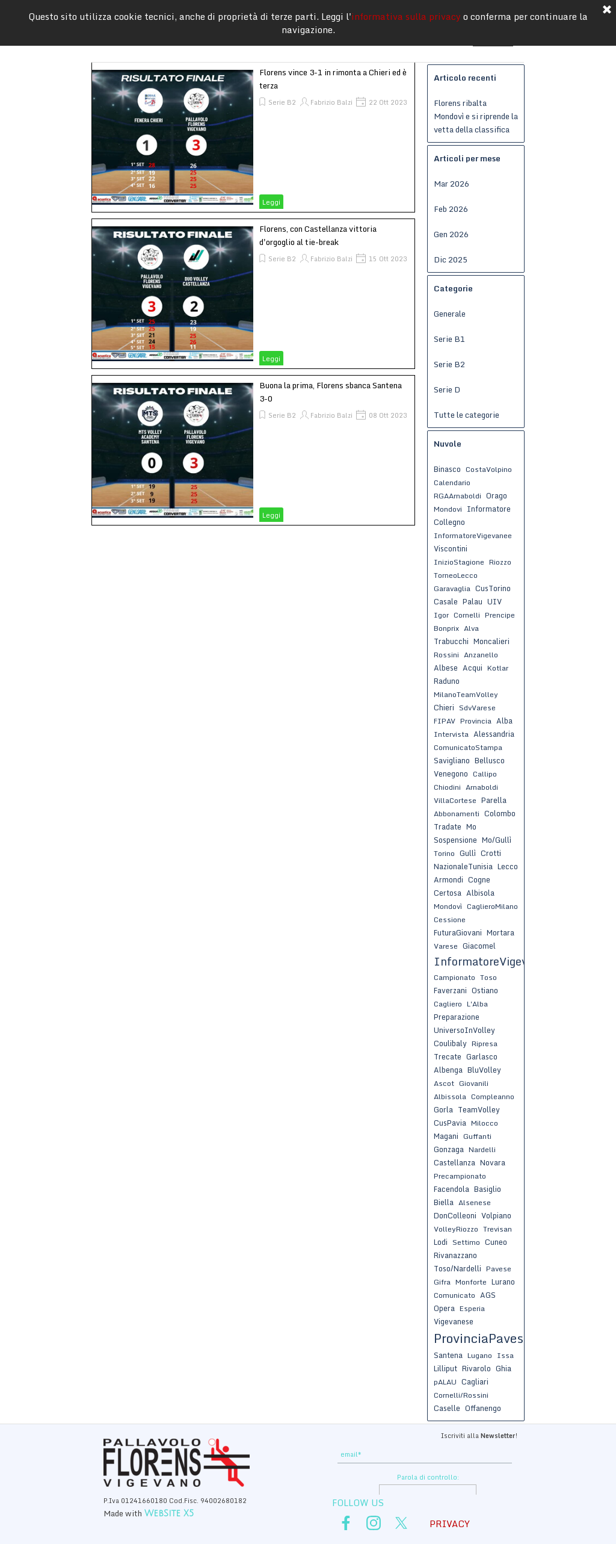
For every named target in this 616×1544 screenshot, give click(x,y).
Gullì (468, 853)
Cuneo (496, 1242)
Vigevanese (453, 1321)
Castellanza (454, 1162)
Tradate (447, 826)
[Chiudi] (607, 9)
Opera (444, 1308)
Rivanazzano (455, 1255)
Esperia (472, 1308)
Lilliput (445, 1368)
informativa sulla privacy (406, 15)
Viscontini (450, 548)
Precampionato (460, 1176)
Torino (444, 853)
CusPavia (450, 1123)
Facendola (451, 1189)
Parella (494, 800)
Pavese (498, 1268)
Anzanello (481, 654)
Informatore (489, 509)
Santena (448, 1355)
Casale (446, 601)
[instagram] (373, 1523)
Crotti (491, 853)
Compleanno (492, 1096)
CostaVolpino (489, 469)
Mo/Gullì (496, 840)
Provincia (475, 721)
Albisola (480, 893)
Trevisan (497, 1229)
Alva (471, 628)
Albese (446, 668)
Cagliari (474, 1381)
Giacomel (479, 946)
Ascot (444, 1083)
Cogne (479, 879)
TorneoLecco (456, 575)
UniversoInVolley (464, 1030)
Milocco (484, 1123)
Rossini (446, 654)
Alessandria (493, 734)
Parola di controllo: (428, 1477)
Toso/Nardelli (457, 1268)
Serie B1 (449, 339)
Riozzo (500, 562)
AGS (488, 1295)
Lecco (507, 866)
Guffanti (477, 1136)
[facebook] (345, 1523)
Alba (504, 721)
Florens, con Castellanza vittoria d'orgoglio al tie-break (318, 235)
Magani (446, 1136)
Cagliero (448, 1003)
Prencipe (500, 615)
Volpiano (496, 1215)
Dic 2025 (450, 259)
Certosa (447, 893)
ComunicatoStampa (468, 747)
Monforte (471, 1282)
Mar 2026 (451, 183)
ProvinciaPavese (482, 1338)
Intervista (451, 734)
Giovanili (473, 1083)
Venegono (451, 773)
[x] (401, 1523)
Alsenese (474, 1202)
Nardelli (482, 1149)
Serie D (447, 389)
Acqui (472, 668)
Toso (488, 977)
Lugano (479, 1355)
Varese (446, 946)
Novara (492, 1162)
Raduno (447, 681)
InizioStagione (459, 562)
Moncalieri (491, 641)
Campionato (454, 977)
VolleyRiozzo (456, 1229)
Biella (444, 1202)
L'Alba (477, 1003)
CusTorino (493, 588)
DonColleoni (455, 1215)
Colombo (500, 813)
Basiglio (487, 1189)
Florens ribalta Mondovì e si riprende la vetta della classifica (476, 116)
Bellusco (490, 760)
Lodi (441, 1242)
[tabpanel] (427, 1434)
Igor (441, 615)
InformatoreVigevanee (473, 535)
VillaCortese (455, 800)
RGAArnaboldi (457, 495)
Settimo (466, 1242)
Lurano (503, 1282)
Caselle (447, 1408)
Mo (471, 826)
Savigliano (452, 760)
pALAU (445, 1381)
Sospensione (455, 840)
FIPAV (444, 721)
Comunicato (454, 1295)
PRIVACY (450, 1523)
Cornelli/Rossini (461, 1395)
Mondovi (448, 509)
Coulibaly (450, 1043)
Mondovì (448, 906)
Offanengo (483, 1408)
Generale (450, 313)
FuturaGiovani (458, 932)
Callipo (485, 774)
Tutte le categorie (466, 414)
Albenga (448, 1070)
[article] (253, 137)
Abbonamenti (456, 813)
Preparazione (456, 1017)
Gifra (442, 1282)
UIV (494, 601)
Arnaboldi (482, 787)
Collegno (449, 522)
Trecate (447, 1056)
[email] (424, 1454)
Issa (505, 1355)
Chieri (444, 707)
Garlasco (481, 1056)
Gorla (443, 1109)
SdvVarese (477, 707)
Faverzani (450, 990)
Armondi (448, 879)
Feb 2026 (451, 208)
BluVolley (484, 1070)
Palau (472, 601)
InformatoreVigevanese (496, 961)
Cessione (450, 919)
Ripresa (484, 1043)
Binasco (447, 469)
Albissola (450, 1096)
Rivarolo (476, 1368)
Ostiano (485, 990)
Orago (496, 495)
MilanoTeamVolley (466, 694)
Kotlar (497, 668)
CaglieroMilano (492, 906)
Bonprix (446, 628)
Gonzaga (449, 1149)
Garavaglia (452, 588)
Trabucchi (451, 641)
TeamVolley (479, 1109)
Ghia (503, 1368)
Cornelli (467, 615)
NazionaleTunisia (463, 866)
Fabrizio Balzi (331, 102)
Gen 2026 (451, 234)
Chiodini (447, 787)
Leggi (271, 202)
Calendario (452, 482)
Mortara (500, 932)
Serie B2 (282, 102)
